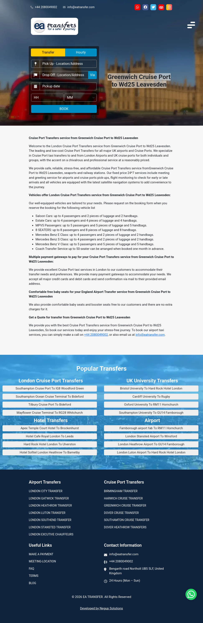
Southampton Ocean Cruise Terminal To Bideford (50, 396)
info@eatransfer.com (79, 7)
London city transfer (45, 491)
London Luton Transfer (47, 512)
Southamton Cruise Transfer (126, 520)
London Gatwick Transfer (49, 498)
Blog (32, 583)
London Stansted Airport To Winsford (151, 436)
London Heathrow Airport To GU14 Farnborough (151, 444)
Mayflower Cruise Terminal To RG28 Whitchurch (50, 413)
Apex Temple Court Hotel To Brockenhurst (49, 428)
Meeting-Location (42, 561)
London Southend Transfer (50, 520)
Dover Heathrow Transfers (125, 527)
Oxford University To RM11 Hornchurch (151, 404)
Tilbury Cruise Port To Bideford (49, 404)
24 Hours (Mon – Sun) (124, 580)
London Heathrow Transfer (50, 505)
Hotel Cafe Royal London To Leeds (50, 436)
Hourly (81, 52)
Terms (33, 575)
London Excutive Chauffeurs (51, 534)
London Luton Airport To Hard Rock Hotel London (151, 452)
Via (92, 75)
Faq (31, 568)
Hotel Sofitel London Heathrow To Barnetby (50, 452)
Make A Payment (41, 554)
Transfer (48, 52)
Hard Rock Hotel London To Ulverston (50, 444)
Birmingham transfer (120, 491)
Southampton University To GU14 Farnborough (151, 413)
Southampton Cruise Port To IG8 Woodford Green (49, 388)
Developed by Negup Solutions (101, 608)
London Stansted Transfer (50, 527)
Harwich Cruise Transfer (123, 498)
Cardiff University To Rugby (151, 396)
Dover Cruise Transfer (121, 512)
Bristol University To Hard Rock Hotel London (151, 388)
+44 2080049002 (43, 7)
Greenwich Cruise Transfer (125, 505)
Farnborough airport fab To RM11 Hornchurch (151, 428)
